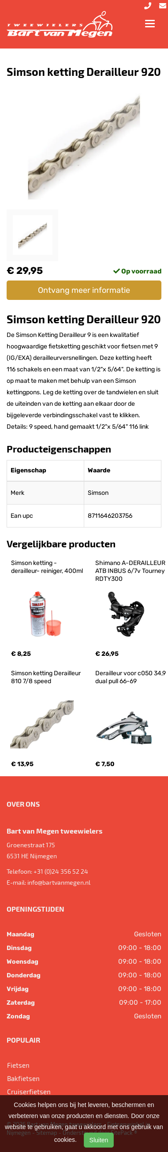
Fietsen (18, 1065)
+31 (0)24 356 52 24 (61, 871)
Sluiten (99, 1140)
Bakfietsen (23, 1078)
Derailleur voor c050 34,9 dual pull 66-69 (131, 677)
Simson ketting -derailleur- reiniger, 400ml (47, 567)
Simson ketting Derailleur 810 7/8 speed (46, 677)
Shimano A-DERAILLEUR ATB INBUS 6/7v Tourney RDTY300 (131, 571)
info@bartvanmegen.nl (58, 882)
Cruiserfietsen (29, 1092)
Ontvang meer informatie (84, 290)
